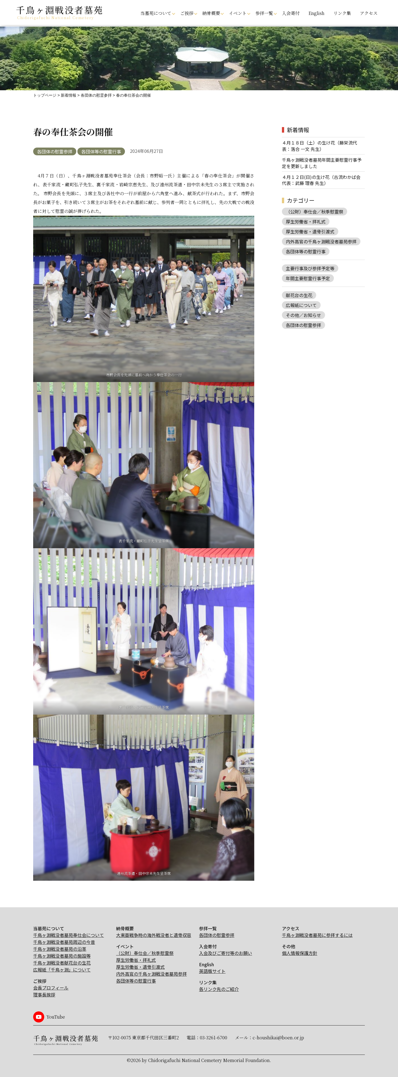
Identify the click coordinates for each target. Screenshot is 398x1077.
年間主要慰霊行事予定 (308, 278)
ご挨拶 (186, 13)
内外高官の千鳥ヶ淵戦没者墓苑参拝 (321, 241)
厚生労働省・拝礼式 (306, 221)
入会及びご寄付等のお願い (225, 953)
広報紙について (301, 305)
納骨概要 (211, 13)
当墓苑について (155, 13)
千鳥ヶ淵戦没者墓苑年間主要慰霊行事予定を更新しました (322, 163)
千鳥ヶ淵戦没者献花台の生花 (62, 962)
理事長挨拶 (44, 994)
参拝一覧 (264, 13)
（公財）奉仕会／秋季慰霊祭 (314, 211)
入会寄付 (291, 13)
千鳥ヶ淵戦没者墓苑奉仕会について (68, 935)
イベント (238, 13)
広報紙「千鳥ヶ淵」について (62, 969)
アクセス (369, 13)
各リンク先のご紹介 (219, 989)
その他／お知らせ (303, 315)
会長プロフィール (51, 987)
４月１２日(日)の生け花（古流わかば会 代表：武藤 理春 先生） (321, 180)
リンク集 (342, 13)
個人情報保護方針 (299, 953)
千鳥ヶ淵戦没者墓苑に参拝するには (317, 935)
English (316, 13)
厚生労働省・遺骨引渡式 (310, 231)
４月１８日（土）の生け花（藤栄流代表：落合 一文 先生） (319, 146)
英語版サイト (212, 971)
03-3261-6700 (213, 1037)
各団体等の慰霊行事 (101, 151)
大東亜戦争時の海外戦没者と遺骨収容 (153, 935)
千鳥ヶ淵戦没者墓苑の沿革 (59, 948)
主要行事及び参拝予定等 (310, 268)
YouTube (55, 1017)
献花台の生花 (299, 295)
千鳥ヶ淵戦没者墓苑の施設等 (62, 955)
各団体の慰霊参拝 (54, 151)
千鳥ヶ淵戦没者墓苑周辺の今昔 (64, 942)
